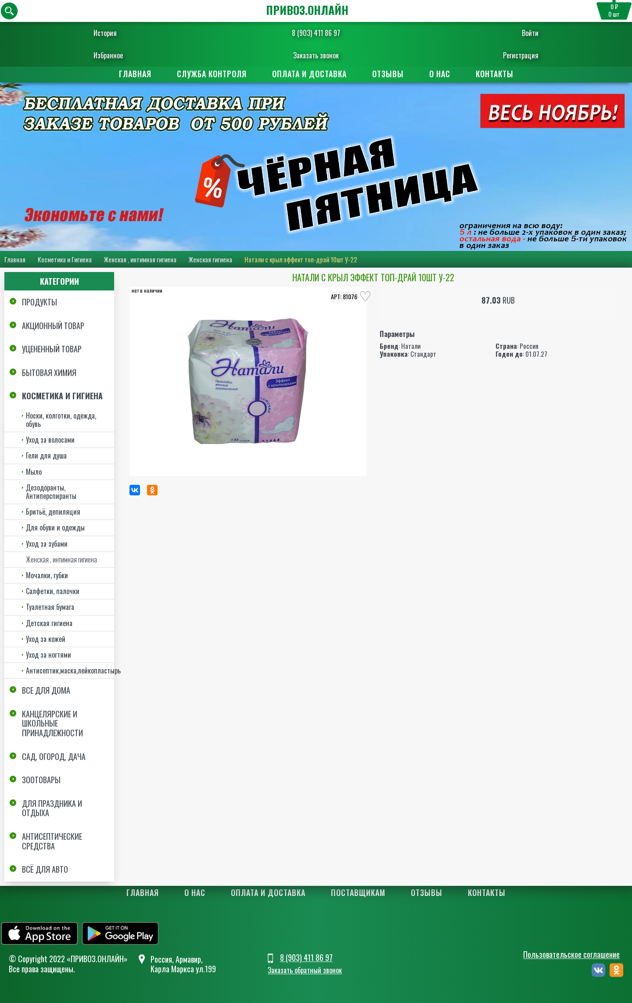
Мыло (34, 471)
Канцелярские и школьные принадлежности (52, 723)
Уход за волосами (50, 439)
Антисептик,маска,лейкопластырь (70, 670)
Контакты (495, 73)
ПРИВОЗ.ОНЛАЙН (307, 9)
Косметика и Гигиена (65, 259)
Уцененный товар (52, 349)
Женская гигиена (210, 259)
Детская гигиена (49, 623)
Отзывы (388, 73)
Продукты (39, 302)
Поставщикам (358, 892)
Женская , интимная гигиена (140, 259)
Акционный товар (53, 325)
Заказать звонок (316, 55)
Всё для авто (45, 869)
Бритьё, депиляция (53, 511)
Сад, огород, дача (54, 756)
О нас (439, 73)
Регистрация (512, 55)
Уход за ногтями (48, 654)
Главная (135, 73)
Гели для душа (46, 455)
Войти (522, 33)
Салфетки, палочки (52, 591)
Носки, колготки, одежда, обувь (61, 419)
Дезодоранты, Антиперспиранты (51, 491)
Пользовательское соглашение (571, 954)
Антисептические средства (52, 841)
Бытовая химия (49, 372)
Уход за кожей (45, 639)
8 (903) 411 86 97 (316, 33)
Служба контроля (212, 73)
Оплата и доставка (309, 73)
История (113, 33)
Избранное (116, 55)
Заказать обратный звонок (305, 970)
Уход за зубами (47, 543)
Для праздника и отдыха (52, 808)
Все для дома (46, 690)
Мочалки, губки (47, 575)
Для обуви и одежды (55, 527)
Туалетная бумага (50, 607)
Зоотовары (41, 779)
